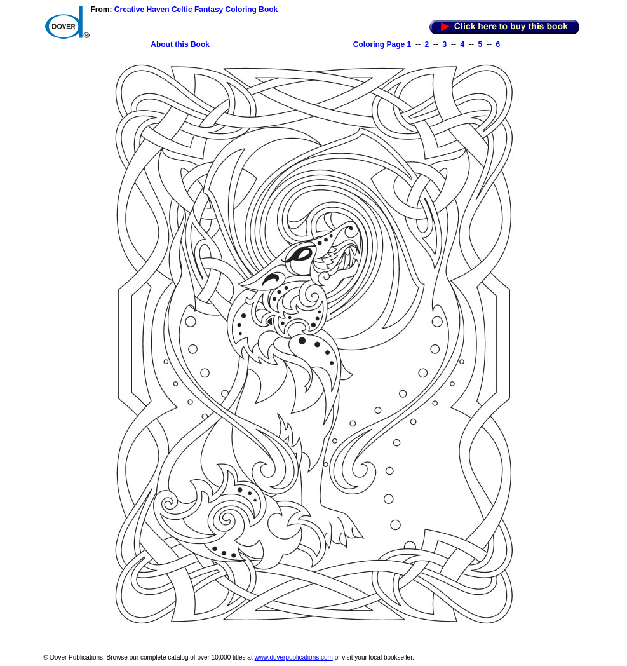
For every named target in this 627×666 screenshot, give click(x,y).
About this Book (180, 44)
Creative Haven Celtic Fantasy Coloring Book (196, 9)
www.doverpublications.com (293, 657)
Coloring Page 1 (382, 44)
